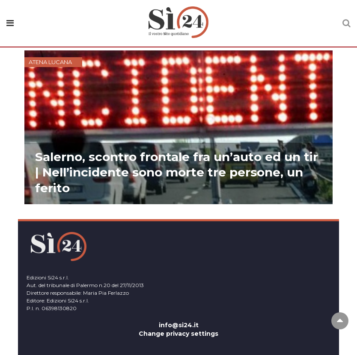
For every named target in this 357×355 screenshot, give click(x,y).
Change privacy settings (178, 333)
